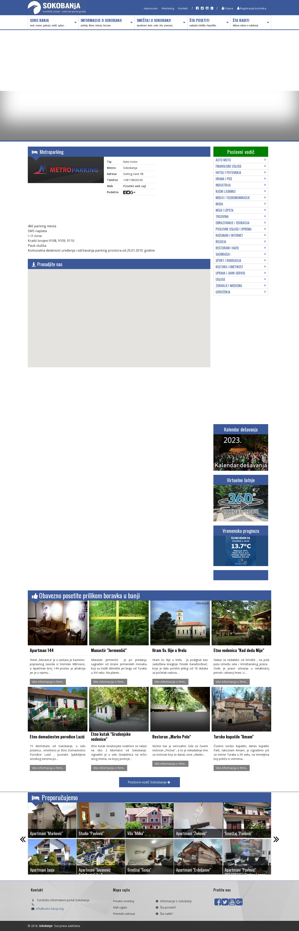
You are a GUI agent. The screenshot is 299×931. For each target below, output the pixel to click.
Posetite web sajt (134, 186)
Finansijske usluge (241, 166)
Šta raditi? (164, 914)
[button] (119, 314)
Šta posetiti (208, 22)
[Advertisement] (149, 60)
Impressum (151, 8)
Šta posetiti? (165, 907)
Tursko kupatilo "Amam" (234, 736)
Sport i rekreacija (241, 260)
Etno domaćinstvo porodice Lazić (57, 736)
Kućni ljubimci (241, 191)
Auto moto (241, 160)
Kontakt (183, 8)
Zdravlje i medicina (241, 285)
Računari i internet (241, 235)
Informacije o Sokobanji (106, 22)
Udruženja (241, 292)
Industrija (241, 185)
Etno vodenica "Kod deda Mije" (239, 650)
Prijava (227, 8)
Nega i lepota (241, 210)
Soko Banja (53, 22)
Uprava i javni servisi (241, 273)
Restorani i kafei (241, 248)
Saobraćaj (241, 254)
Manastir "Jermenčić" (109, 650)
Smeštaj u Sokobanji (161, 22)
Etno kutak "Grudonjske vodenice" (111, 737)
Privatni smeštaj (123, 901)
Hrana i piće (241, 178)
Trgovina (241, 216)
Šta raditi (251, 22)
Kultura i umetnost (241, 266)
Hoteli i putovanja (241, 172)
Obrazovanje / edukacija (241, 222)
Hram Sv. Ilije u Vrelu (169, 650)
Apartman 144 (42, 650)
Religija (241, 241)
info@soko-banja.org (49, 909)
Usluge (241, 279)
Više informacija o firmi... (48, 682)
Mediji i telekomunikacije (241, 197)
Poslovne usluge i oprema (241, 229)
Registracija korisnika (251, 8)
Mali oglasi (120, 907)
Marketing (168, 8)
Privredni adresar (124, 914)
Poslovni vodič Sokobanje (149, 782)
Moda (241, 204)
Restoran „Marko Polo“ (171, 736)
